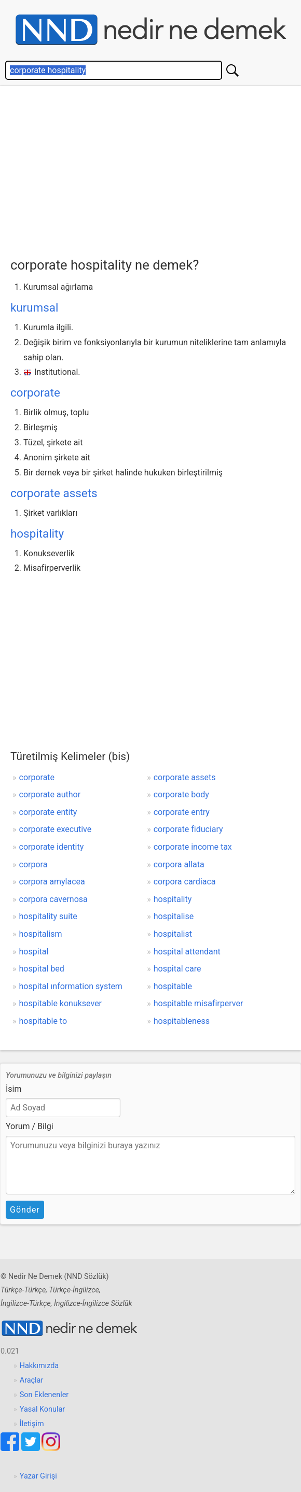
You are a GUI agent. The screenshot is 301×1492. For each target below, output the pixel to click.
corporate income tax (193, 847)
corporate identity (51, 847)
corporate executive (55, 829)
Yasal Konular (42, 1409)
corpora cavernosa (53, 899)
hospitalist (173, 934)
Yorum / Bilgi (29, 1126)
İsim (14, 1089)
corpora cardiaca (185, 881)
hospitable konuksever (60, 1003)
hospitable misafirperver (198, 1003)
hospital (34, 951)
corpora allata (179, 864)
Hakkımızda (39, 1365)
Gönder (25, 1210)
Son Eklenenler (44, 1394)
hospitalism (40, 934)
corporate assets (54, 493)
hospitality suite (48, 916)
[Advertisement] (155, 169)
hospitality (37, 533)
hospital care (177, 969)
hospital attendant (187, 951)
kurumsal (34, 307)
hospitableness (182, 1021)
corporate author (50, 794)
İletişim (32, 1423)
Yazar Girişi (38, 1476)
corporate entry (182, 812)
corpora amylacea (52, 881)
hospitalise (174, 916)
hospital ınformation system (70, 986)
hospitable (173, 986)
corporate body (181, 794)
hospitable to (43, 1021)
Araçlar (32, 1380)
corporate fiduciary (188, 829)
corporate (35, 392)
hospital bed (41, 969)
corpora (33, 864)
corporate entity (48, 812)
